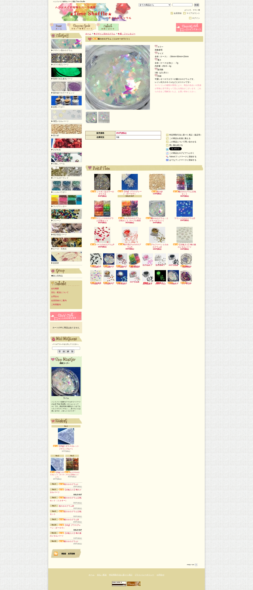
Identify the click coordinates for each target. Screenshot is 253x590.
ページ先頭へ (192, 565)
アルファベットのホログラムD (157, 237)
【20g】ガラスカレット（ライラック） (57, 468)
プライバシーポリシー (144, 575)
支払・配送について (81, 27)
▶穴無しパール (66, 158)
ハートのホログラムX (134, 276)
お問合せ (107, 27)
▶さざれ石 (66, 144)
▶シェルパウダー (66, 187)
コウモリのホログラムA (95, 260)
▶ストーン (66, 215)
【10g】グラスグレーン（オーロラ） (130, 184)
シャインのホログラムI (173, 277)
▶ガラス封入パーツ (66, 59)
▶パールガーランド (66, 173)
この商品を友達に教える (180, 138)
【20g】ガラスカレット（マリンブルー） (66, 439)
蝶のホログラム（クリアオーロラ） (186, 260)
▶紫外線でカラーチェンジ (66, 88)
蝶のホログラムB (69, 519)
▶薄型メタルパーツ (66, 116)
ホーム (58, 27)
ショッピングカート (189, 27)
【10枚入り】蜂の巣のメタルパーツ (184, 237)
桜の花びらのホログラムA (129, 237)
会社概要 (55, 288)
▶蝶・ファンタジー (126, 34)
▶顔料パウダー (66, 102)
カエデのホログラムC (121, 260)
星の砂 (157, 183)
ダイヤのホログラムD (108, 260)
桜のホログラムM (66, 506)
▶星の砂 (66, 130)
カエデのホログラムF (108, 277)
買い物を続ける (176, 145)
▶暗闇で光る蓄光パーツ (66, 73)
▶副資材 (66, 258)
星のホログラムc (160, 277)
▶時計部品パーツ (66, 229)
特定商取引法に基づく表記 (120, 575)
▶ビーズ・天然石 (66, 244)
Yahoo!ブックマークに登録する (183, 156)
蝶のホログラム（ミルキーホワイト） (157, 211)
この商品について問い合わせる (182, 142)
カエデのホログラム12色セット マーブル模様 (129, 211)
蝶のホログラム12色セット (184, 184)
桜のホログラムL (147, 259)
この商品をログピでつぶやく (181, 153)
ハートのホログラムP (102, 236)
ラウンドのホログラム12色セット (102, 211)
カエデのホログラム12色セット (72, 467)
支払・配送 (102, 575)
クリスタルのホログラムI (121, 277)
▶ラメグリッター (66, 201)
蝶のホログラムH (186, 277)
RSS (63, 553)
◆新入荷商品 (57, 276)
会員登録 (178, 13)
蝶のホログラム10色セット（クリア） (134, 260)
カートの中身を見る (66, 316)
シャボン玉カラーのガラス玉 (102, 184)
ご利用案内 (56, 304)
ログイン (196, 18)
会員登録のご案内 (59, 300)
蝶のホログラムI (68, 541)
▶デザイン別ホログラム (66, 45)
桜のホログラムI (68, 484)
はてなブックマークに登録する (182, 160)
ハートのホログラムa (173, 259)
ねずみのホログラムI (147, 277)
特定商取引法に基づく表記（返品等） (185, 135)
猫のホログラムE (160, 259)
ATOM (71, 553)
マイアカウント (193, 13)
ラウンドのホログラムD (184, 210)
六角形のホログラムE (95, 277)
